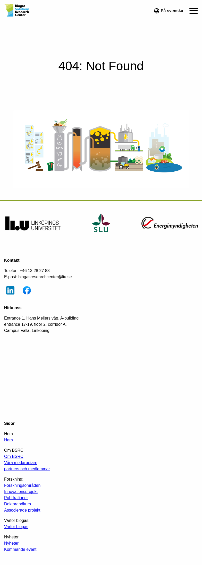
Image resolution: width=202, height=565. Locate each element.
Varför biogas (16, 526)
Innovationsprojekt (21, 491)
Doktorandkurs (17, 504)
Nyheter (11, 543)
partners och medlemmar (27, 469)
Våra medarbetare (20, 462)
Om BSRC (13, 456)
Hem (8, 440)
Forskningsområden (22, 485)
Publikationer (16, 498)
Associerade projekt (22, 510)
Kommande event (20, 549)
